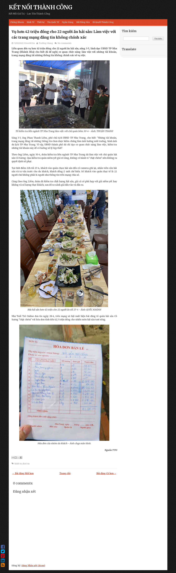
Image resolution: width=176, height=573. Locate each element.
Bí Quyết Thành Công (103, 22)
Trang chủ (65, 473)
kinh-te (18, 463)
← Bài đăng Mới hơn (23, 473)
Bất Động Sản (83, 22)
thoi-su (26, 463)
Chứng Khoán (17, 22)
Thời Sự (40, 22)
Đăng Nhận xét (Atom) (33, 565)
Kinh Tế (30, 22)
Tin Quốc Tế (53, 22)
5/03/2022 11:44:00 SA (24, 43)
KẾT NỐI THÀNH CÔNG (40, 7)
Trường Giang (46, 43)
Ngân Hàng (67, 22)
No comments (64, 43)
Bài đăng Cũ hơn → (106, 473)
